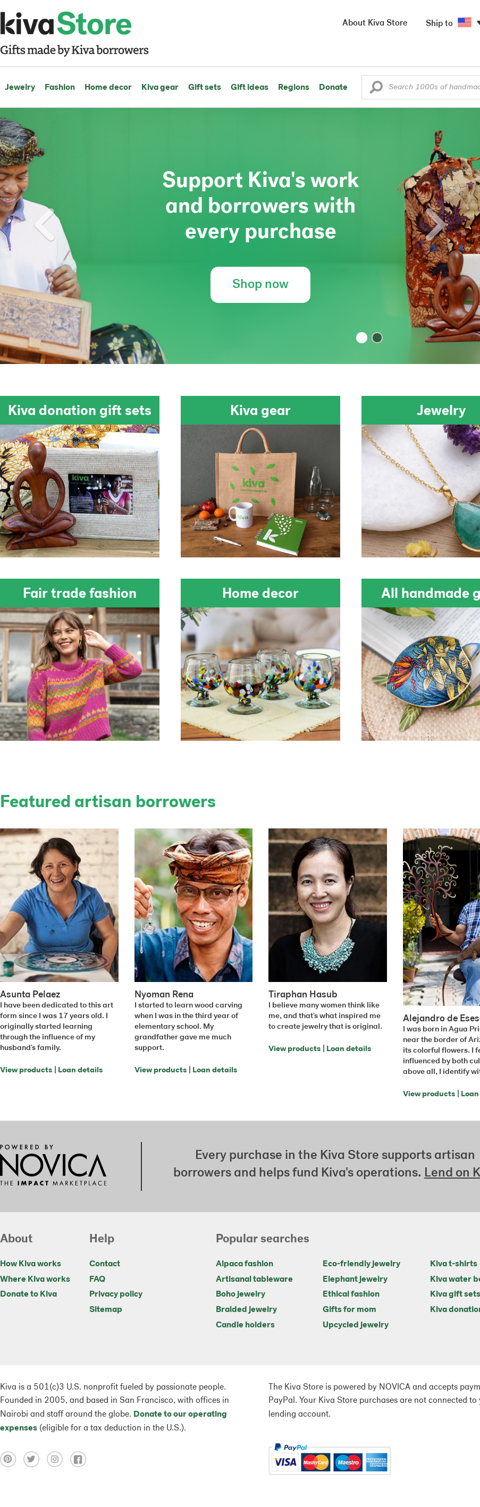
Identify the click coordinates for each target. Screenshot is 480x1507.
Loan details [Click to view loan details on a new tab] (80, 1070)
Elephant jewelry (355, 1279)
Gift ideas (249, 87)
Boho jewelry (240, 1294)
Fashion (60, 87)
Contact (104, 1264)
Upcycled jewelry (356, 1325)
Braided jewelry (246, 1310)
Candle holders (245, 1325)
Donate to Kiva (28, 1294)
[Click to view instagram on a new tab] (58, 1459)
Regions (293, 87)
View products (26, 1070)
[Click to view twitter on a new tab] (35, 1459)
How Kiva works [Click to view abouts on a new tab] (30, 1264)
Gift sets (204, 87)
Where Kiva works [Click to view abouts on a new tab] (35, 1279)
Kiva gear (160, 87)
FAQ (97, 1279)
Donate (333, 87)
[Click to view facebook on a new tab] (80, 1459)
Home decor (108, 87)
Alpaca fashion (244, 1264)
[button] (376, 89)
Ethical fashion (351, 1294)
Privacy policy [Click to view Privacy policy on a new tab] (115, 1294)
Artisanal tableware (254, 1279)
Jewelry (20, 87)
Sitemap (105, 1310)
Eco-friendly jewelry (361, 1264)
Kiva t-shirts (453, 1264)
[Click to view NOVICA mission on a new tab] (53, 1166)
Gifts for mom (349, 1310)
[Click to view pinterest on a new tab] (11, 1459)
